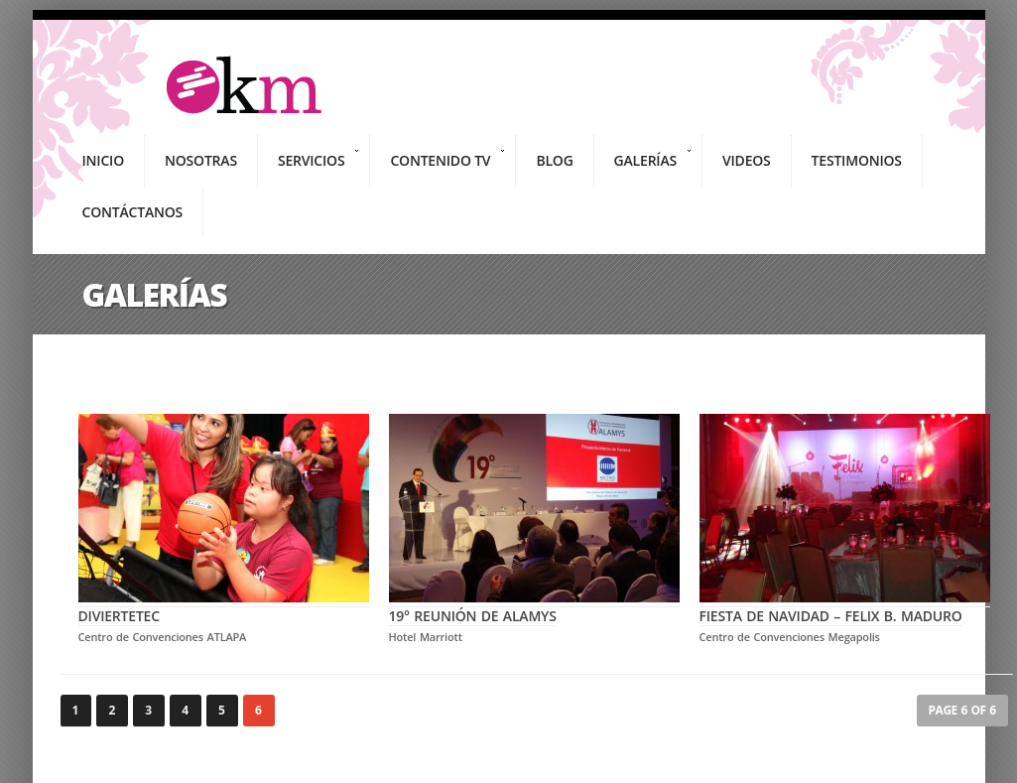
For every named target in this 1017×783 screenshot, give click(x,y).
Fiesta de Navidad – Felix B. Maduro (844, 606)
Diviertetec (223, 606)
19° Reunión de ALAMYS (534, 606)
